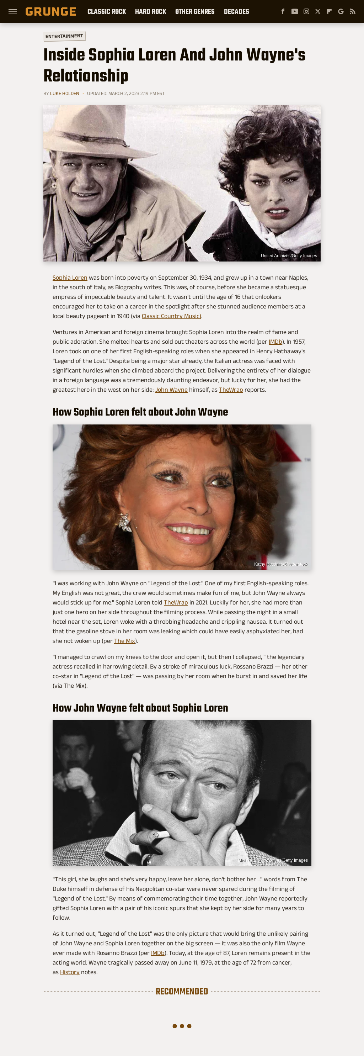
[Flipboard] (329, 11)
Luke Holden (64, 93)
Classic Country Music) (171, 316)
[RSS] (352, 11)
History (70, 972)
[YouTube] (294, 11)
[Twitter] (318, 11)
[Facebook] (283, 11)
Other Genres (195, 11)
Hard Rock (150, 11)
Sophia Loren (70, 277)
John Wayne (171, 389)
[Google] (341, 11)
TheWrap (231, 389)
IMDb (275, 341)
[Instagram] (306, 11)
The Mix (124, 640)
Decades (236, 11)
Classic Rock (106, 11)
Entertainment (64, 36)
